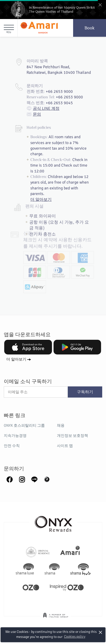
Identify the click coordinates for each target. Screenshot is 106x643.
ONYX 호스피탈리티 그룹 (24, 425)
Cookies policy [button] (74, 636)
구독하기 (85, 392)
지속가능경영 (15, 435)
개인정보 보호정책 (72, 435)
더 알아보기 (16, 359)
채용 (61, 425)
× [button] (100, 632)
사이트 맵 (65, 445)
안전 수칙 (12, 445)
